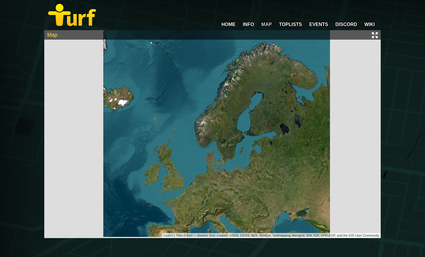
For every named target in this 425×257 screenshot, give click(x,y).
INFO (248, 24)
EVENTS (318, 24)
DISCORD (346, 24)
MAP (266, 24)
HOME (228, 24)
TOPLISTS (290, 24)
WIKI (369, 24)
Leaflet (168, 235)
